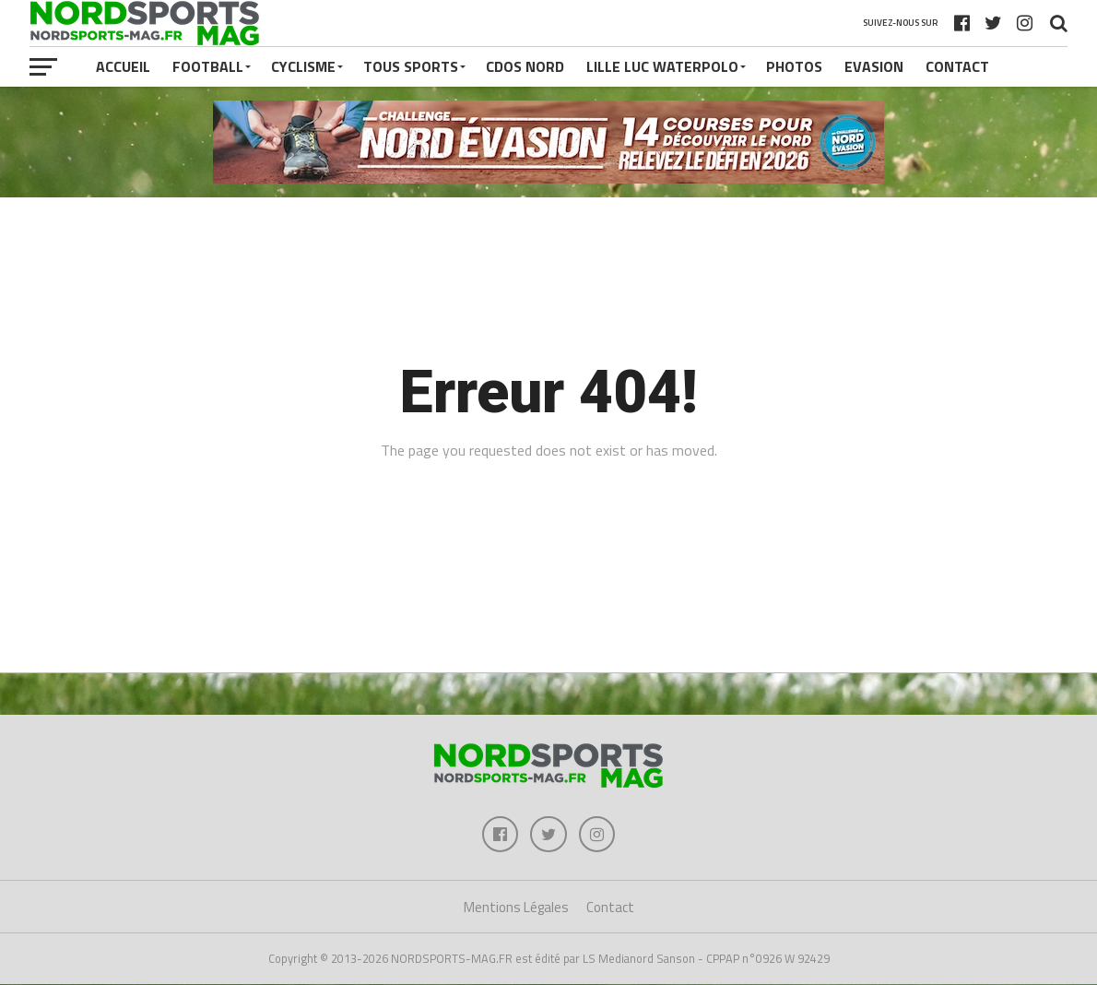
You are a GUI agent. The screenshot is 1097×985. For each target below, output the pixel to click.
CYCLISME (303, 66)
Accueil (123, 66)
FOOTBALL (207, 66)
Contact (957, 66)
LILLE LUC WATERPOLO (662, 66)
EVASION (873, 66)
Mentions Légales (516, 908)
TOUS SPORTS (410, 66)
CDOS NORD (525, 66)
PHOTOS (794, 66)
